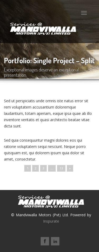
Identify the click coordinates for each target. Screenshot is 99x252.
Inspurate (51, 221)
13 (61, 168)
